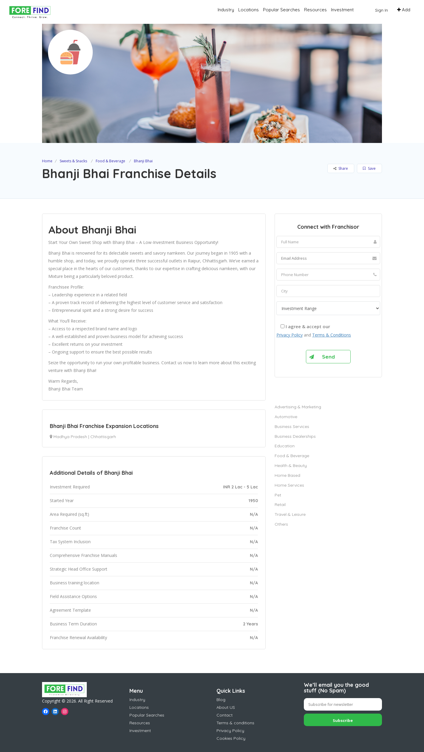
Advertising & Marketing (298, 407)
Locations (248, 10)
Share (340, 168)
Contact (224, 715)
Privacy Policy (289, 335)
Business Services (292, 426)
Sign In (381, 10)
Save (369, 168)
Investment (342, 10)
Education (285, 446)
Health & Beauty (291, 465)
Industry (226, 10)
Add (403, 10)
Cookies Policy (230, 738)
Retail (280, 504)
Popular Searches (281, 10)
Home (47, 161)
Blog (220, 699)
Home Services (289, 485)
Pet (278, 495)
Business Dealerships (295, 436)
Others (281, 524)
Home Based (287, 475)
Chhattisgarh (103, 436)
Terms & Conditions (331, 335)
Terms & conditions (235, 722)
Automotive (286, 416)
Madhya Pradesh (70, 436)
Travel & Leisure (290, 514)
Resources (315, 10)
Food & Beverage (110, 161)
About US (225, 707)
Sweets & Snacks (73, 161)
